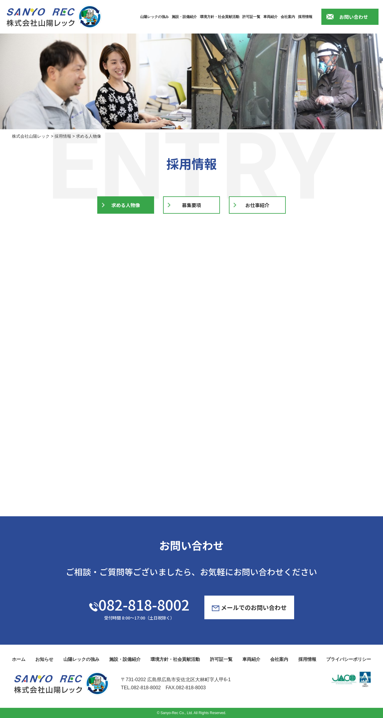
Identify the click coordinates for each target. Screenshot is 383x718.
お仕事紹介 (257, 205)
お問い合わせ (353, 16)
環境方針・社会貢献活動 (219, 17)
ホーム (18, 659)
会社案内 (288, 17)
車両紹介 (270, 17)
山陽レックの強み (154, 17)
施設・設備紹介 (184, 17)
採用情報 (305, 17)
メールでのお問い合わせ (249, 607)
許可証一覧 (251, 17)
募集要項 (191, 205)
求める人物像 (125, 205)
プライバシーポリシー (348, 659)
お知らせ (44, 659)
